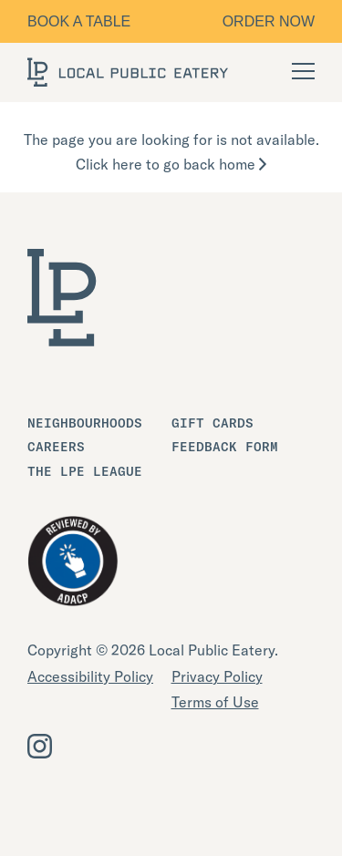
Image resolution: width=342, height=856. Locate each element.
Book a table (78, 21)
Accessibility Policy (90, 676)
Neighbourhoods (84, 423)
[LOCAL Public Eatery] (127, 72)
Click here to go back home (171, 164)
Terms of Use (215, 702)
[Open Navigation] (303, 71)
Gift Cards (212, 423)
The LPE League (84, 471)
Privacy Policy (217, 676)
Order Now (269, 21)
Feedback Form (224, 446)
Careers (56, 446)
